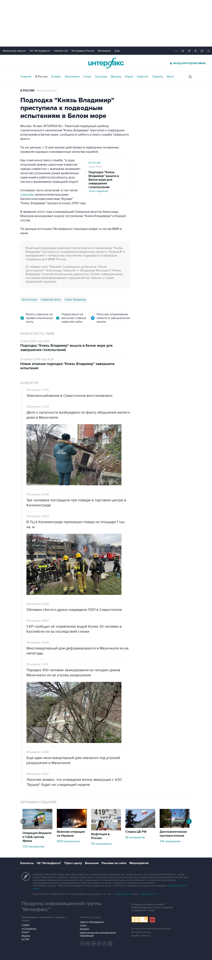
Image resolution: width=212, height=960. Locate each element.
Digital (129, 76)
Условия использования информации (151, 928)
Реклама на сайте (114, 863)
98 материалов (135, 837)
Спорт (87, 76)
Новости (142, 76)
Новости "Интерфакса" (92, 922)
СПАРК (26, 925)
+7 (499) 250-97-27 (148, 894)
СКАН (83, 925)
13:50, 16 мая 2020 (47, 90)
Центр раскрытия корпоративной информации (98, 934)
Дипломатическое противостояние (173, 834)
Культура (101, 76)
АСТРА (25, 939)
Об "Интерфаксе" (39, 50)
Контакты (27, 863)
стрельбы (27, 195)
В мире (56, 76)
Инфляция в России (100, 836)
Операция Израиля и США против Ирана (37, 837)
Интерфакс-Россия (83, 50)
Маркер (26, 935)
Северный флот (51, 299)
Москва (116, 76)
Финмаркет (104, 50)
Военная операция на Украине (71, 834)
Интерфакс (106, 63)
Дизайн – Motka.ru (140, 935)
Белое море (29, 299)
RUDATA (84, 929)
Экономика (72, 76)
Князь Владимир (75, 299)
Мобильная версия (14, 50)
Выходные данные (141, 932)
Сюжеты (157, 76)
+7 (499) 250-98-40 (122, 894)
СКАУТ (25, 932)
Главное (25, 76)
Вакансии (92, 863)
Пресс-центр (73, 863)
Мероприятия (138, 863)
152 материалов (101, 843)
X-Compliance (29, 928)
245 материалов (170, 841)
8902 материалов (68, 841)
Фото (170, 76)
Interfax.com (61, 50)
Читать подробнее (107, 181)
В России (41, 76)
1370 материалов (33, 846)
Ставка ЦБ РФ (136, 832)
